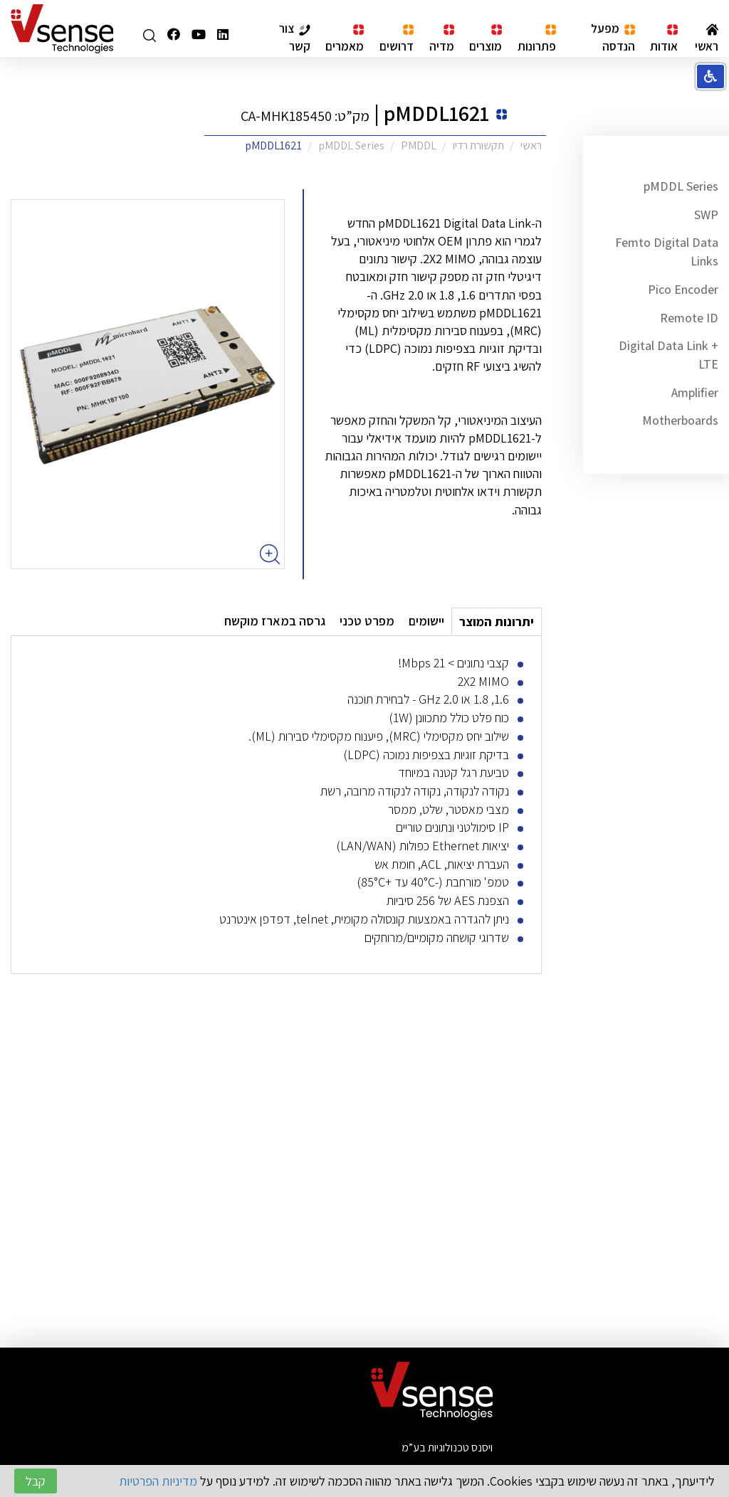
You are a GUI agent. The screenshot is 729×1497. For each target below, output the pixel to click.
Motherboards (680, 420)
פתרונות (537, 38)
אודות (664, 38)
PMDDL (418, 145)
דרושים (396, 38)
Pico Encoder (683, 289)
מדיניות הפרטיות (158, 1481)
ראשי (706, 38)
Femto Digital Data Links (666, 251)
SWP (706, 214)
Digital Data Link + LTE (668, 354)
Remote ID (689, 318)
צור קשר (294, 37)
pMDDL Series (681, 186)
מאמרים (344, 38)
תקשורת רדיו (478, 145)
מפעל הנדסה (613, 37)
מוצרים (485, 38)
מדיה (441, 38)
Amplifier (694, 392)
